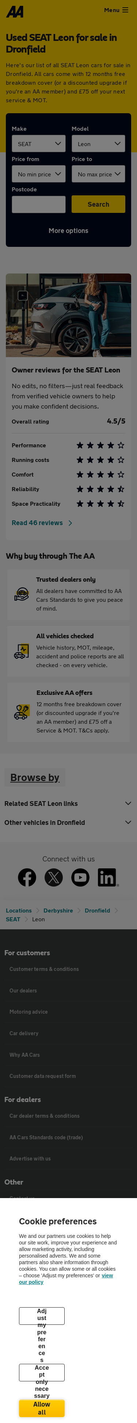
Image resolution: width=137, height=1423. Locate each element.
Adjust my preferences (41, 1316)
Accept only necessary (42, 1373)
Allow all (42, 1408)
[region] (68, 1310)
